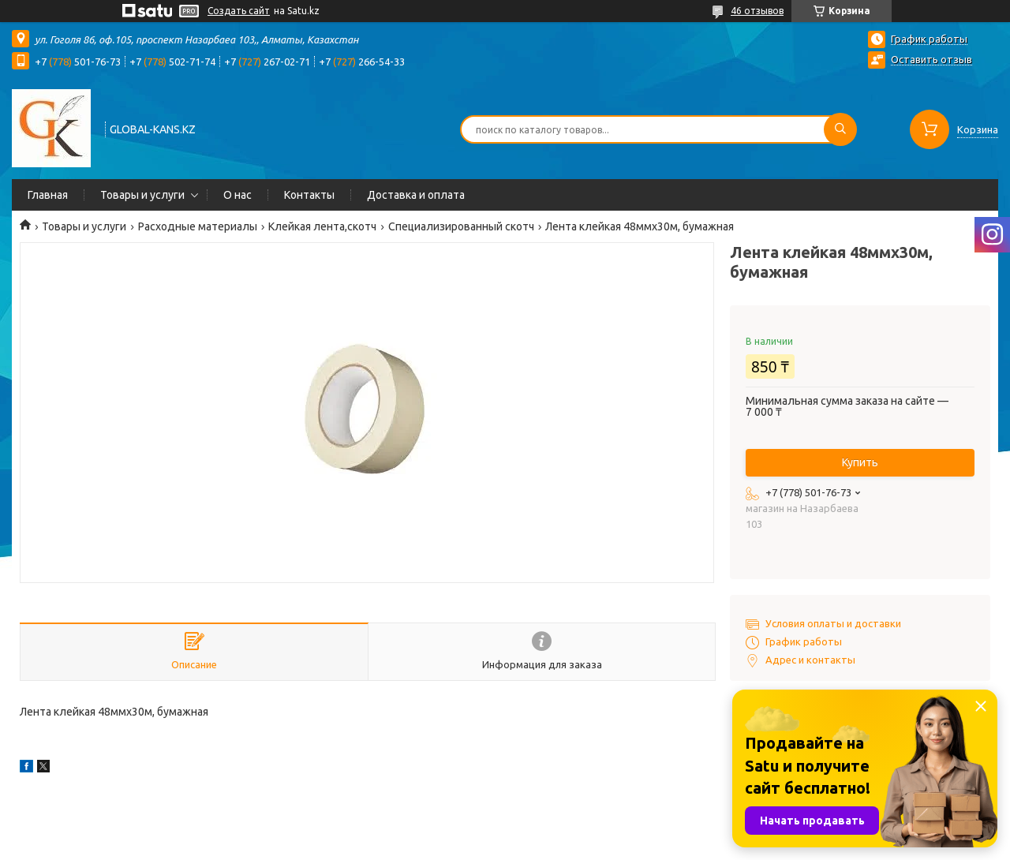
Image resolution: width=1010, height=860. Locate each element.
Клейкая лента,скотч (322, 226)
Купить (860, 462)
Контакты (309, 194)
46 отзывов (757, 11)
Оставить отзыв (931, 59)
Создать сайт (239, 11)
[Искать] (840, 129)
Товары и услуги (142, 194)
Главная (48, 194)
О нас (237, 194)
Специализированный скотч (461, 226)
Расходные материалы (197, 226)
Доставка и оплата (416, 194)
